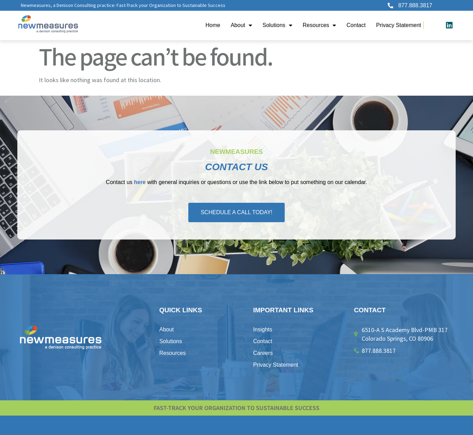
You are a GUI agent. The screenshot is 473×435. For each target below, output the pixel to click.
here (140, 182)
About (241, 25)
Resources (319, 25)
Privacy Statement (398, 25)
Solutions (277, 25)
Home (212, 25)
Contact (356, 25)
